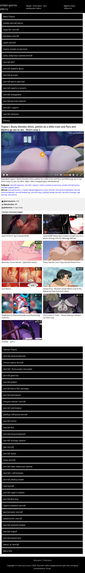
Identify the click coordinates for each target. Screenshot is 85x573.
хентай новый (10, 531)
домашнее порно (33, 8)
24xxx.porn (37, 560)
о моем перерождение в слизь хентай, (38, 190)
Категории (37, 6)
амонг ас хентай (11, 544)
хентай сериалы (11, 114)
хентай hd (12, 195)
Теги (45, 6)
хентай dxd (8, 427)
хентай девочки (11, 375)
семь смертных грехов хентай (17, 55)
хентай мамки (10, 382)
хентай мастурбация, (64, 190)
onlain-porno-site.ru (9, 7)
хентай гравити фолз (13, 68)
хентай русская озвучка (14, 101)
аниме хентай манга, (71, 185)
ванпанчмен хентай (13, 512)
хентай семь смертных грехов (17, 466)
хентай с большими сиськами (17, 369)
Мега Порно (9, 16)
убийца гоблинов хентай (15, 414)
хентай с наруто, (32, 185)
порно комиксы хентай (14, 505)
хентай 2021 (9, 62)
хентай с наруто (11, 107)
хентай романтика (12, 538)
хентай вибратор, (23, 192)
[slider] (30, 175)
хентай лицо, (37, 192)
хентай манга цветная (14, 81)
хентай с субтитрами (13, 473)
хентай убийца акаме (13, 479)
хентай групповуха (12, 408)
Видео (29, 6)
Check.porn (47, 560)
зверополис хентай (12, 518)
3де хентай (8, 447)
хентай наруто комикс (14, 492)
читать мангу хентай (13, 362)
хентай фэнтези (10, 499)
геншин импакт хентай (14, 401)
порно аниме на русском (15, 49)
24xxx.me (68, 8)
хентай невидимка (12, 94)
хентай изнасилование (14, 434)
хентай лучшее (10, 75)
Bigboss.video (69, 6)
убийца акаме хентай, (52, 192)
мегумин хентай (11, 36)
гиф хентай (8, 486)
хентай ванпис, (15, 190)
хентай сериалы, (17, 185)
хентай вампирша (12, 395)
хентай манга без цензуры (16, 388)
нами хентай (9, 42)
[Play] (4, 175)
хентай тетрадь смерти (14, 440)
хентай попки (9, 421)
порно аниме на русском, (51, 185)
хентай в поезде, (69, 192)
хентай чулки (9, 453)
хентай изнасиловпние (14, 356)
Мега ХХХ (7, 551)
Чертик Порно (10, 349)
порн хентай (9, 460)
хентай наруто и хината (14, 88)
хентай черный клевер (14, 525)
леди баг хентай (11, 29)
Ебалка (6, 120)
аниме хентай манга (13, 23)
